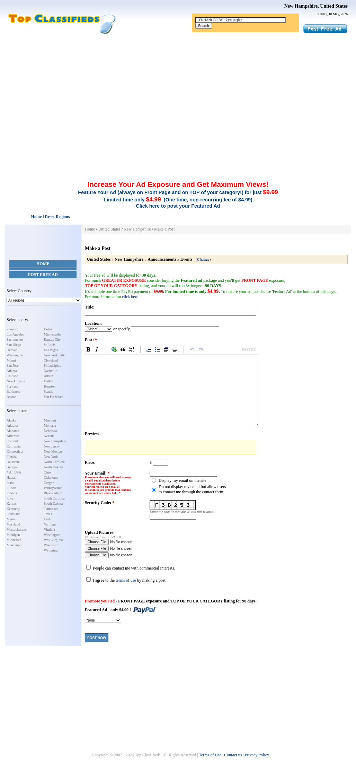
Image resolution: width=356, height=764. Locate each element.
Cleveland (51, 360)
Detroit (49, 329)
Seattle (48, 391)
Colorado (13, 441)
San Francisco (53, 397)
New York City (54, 355)
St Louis (50, 345)
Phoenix (12, 329)
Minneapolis (52, 334)
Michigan (13, 535)
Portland (12, 386)
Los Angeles (15, 334)
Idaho (11, 483)
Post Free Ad (43, 274)
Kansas (12, 503)
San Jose (13, 365)
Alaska (11, 420)
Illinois (11, 488)
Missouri (50, 420)
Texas (48, 514)
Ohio (47, 472)
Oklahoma (51, 477)
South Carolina (54, 498)
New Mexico (53, 451)
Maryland (13, 524)
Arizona (12, 425)
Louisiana (13, 514)
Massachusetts (17, 529)
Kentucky (13, 509)
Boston (11, 397)
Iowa (10, 498)
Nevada (49, 436)
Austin (48, 376)
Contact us (233, 755)
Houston (50, 386)
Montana (50, 425)
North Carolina (54, 462)
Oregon (49, 483)
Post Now (96, 638)
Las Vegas (51, 350)
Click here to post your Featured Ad (178, 206)
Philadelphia (52, 365)
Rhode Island (53, 493)
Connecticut (15, 451)
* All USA (14, 472)
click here (130, 296)
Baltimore (13, 391)
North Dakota (53, 467)
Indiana (12, 493)
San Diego (14, 345)
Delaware (13, 462)
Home (43, 263)
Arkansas (13, 436)
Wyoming (50, 550)
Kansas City (52, 339)
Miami (11, 360)
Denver (12, 350)
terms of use (126, 580)
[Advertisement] (178, 85)
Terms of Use (210, 755)
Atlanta (12, 371)
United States (109, 229)
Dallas (48, 381)
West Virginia (53, 540)
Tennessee (51, 509)
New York (51, 457)
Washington (15, 355)
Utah (47, 519)
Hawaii (12, 477)
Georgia (12, 467)
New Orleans (16, 381)
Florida (12, 457)
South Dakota (53, 503)
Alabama (13, 431)
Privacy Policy (257, 755)
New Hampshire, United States (316, 6)
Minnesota (14, 540)
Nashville (50, 371)
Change (203, 259)
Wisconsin (51, 545)
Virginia (49, 529)
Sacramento (15, 339)
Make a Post (164, 229)
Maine (11, 519)
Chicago (12, 376)
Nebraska (50, 431)
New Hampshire (55, 441)
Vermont (50, 524)
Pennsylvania (53, 488)
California (14, 446)
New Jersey (52, 446)
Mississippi (15, 545)
